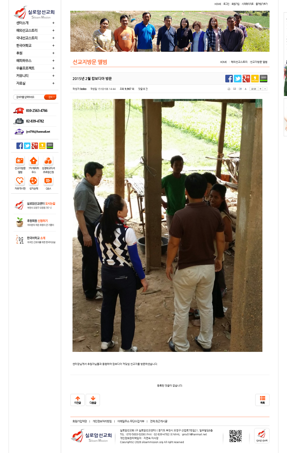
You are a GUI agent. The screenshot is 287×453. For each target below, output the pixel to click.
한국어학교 (35, 46)
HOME (217, 4)
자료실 (35, 83)
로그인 (226, 4)
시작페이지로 (247, 4)
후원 (35, 53)
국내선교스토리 (35, 38)
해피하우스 (35, 61)
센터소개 (35, 23)
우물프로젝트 (35, 68)
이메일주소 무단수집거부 (130, 421)
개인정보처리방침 (102, 421)
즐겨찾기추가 (261, 4)
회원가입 (235, 4)
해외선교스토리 (35, 30)
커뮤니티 (35, 76)
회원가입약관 (80, 421)
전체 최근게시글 (158, 421)
